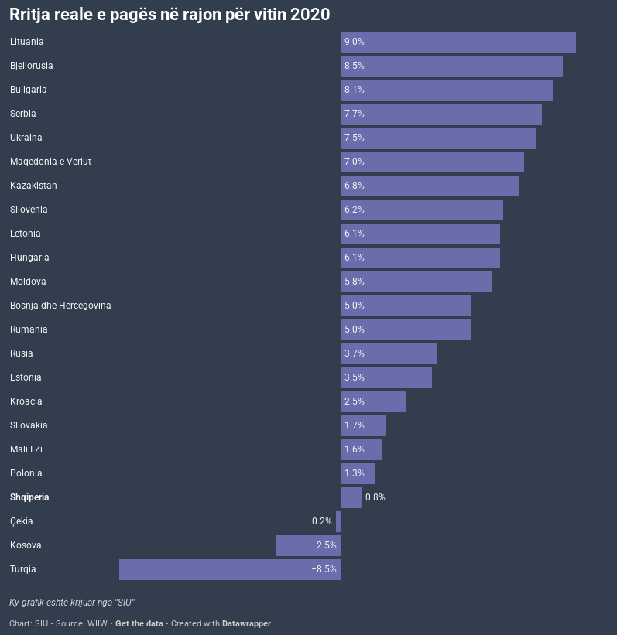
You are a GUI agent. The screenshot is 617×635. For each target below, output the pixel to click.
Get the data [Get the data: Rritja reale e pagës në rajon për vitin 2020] (139, 624)
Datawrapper (246, 624)
